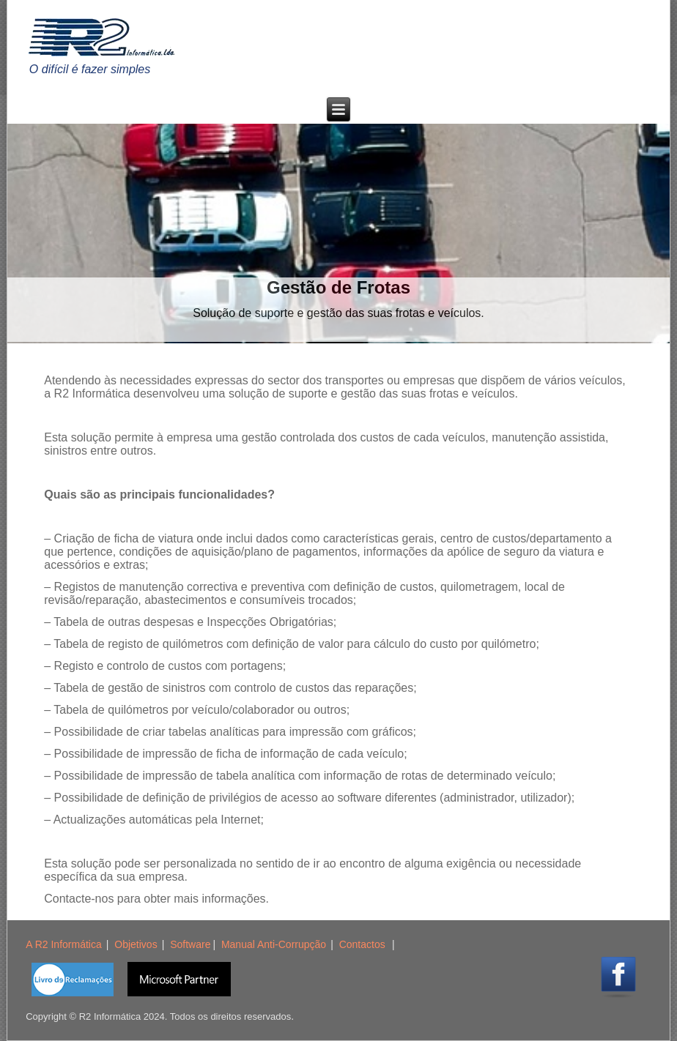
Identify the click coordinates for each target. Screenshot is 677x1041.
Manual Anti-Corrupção (273, 944)
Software (190, 944)
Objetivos (135, 944)
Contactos (362, 944)
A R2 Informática (64, 944)
